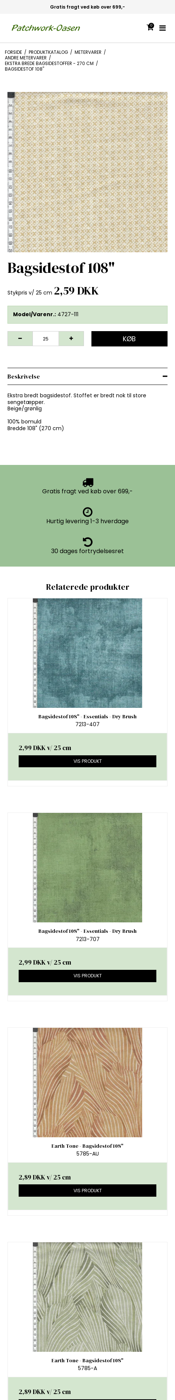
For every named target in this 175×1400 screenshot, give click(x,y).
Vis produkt (88, 761)
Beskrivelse (23, 376)
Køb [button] (129, 338)
